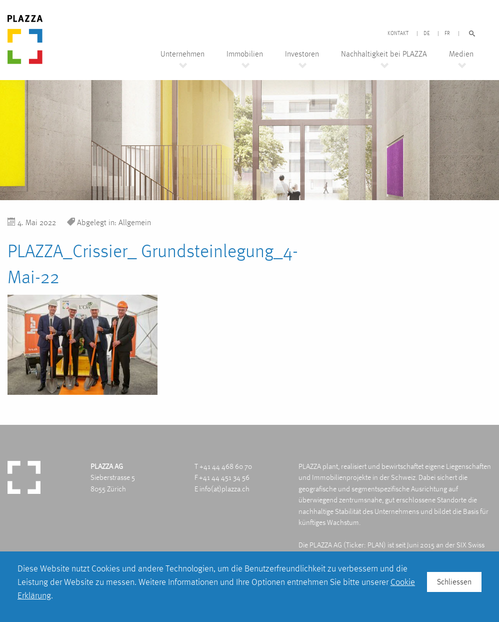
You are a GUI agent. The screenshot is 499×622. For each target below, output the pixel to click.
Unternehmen (182, 54)
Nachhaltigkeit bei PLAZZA (384, 54)
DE (427, 33)
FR (447, 33)
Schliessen (454, 581)
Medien (461, 54)
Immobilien (244, 54)
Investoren (302, 54)
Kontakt (398, 33)
